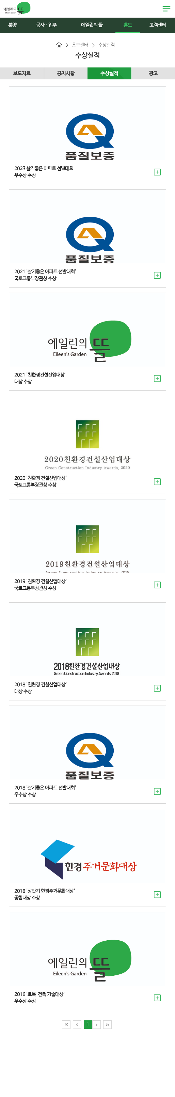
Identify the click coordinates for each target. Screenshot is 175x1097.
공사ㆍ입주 (46, 25)
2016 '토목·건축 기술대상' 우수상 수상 (39, 998)
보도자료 (22, 73)
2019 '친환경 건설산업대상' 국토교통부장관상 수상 (40, 585)
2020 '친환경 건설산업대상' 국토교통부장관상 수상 (40, 482)
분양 (12, 25)
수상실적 (109, 73)
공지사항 (66, 73)
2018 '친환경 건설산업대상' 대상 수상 (40, 688)
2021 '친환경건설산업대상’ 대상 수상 (40, 378)
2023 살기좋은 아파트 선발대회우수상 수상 (43, 172)
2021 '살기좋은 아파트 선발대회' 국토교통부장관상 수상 (45, 275)
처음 (66, 1024)
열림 (166, 9)
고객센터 (157, 25)
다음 (96, 1024)
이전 (77, 1024)
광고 (153, 73)
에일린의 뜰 (17, 8)
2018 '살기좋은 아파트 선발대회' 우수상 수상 (45, 791)
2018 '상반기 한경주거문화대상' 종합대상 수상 (44, 895)
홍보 (128, 25)
